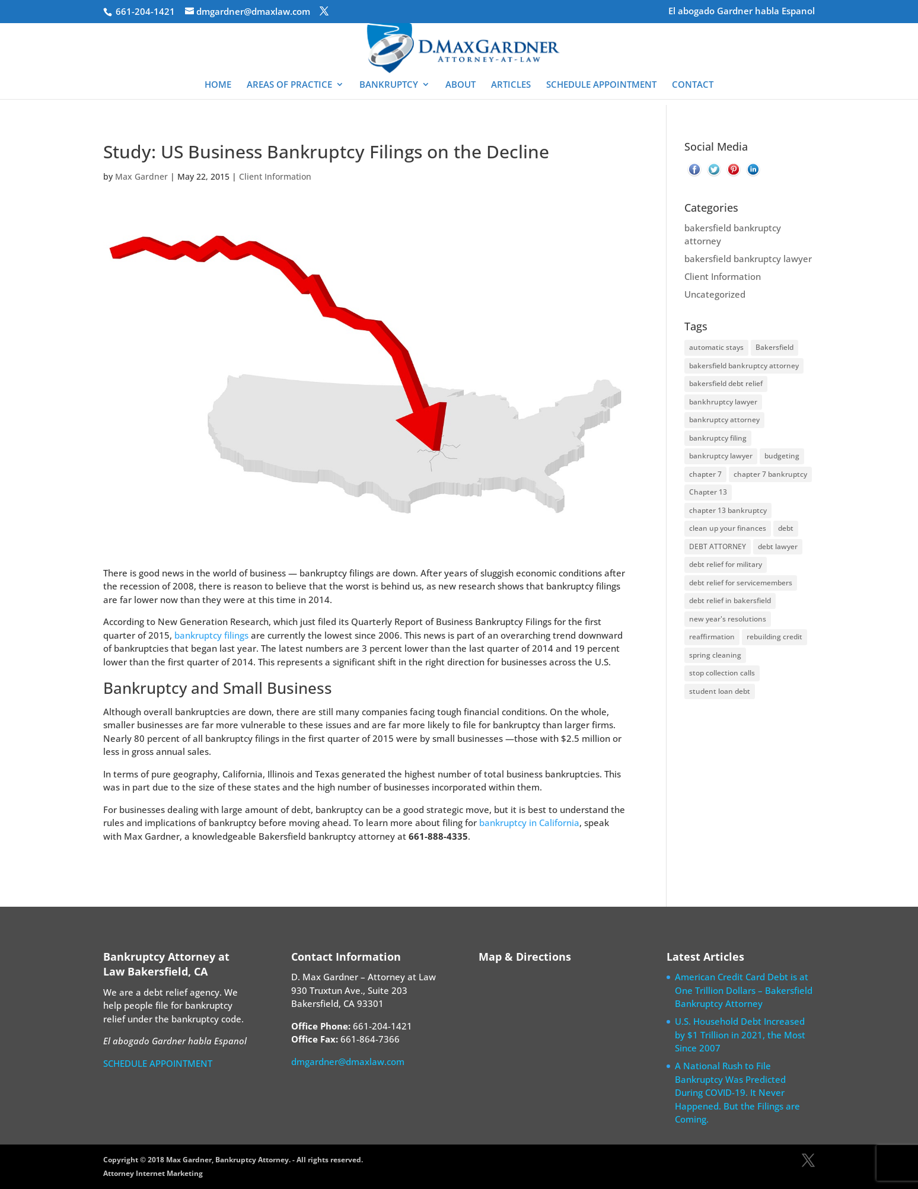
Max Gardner (141, 176)
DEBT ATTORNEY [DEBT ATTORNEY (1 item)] (717, 546)
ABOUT (460, 85)
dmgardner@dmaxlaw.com (347, 1061)
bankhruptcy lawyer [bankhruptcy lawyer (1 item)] (723, 402)
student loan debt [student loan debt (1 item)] (719, 691)
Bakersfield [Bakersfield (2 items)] (774, 347)
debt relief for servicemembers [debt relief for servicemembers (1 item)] (740, 583)
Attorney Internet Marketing (153, 1173)
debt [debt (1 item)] (785, 528)
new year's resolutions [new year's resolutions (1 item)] (727, 619)
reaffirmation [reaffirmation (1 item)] (712, 637)
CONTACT (692, 85)
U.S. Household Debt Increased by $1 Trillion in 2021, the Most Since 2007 (740, 1034)
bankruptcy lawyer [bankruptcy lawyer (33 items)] (721, 456)
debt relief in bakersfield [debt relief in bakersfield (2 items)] (730, 600)
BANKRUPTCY (388, 85)
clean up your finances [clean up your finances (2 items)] (727, 528)
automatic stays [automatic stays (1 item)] (716, 347)
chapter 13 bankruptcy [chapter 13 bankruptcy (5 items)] (728, 510)
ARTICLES (511, 85)
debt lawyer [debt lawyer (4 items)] (778, 546)
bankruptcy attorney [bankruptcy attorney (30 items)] (724, 420)
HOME (218, 85)
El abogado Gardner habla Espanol (741, 12)
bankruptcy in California (529, 822)
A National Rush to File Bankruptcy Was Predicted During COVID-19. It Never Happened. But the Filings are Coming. (737, 1092)
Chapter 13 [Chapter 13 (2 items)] (708, 492)
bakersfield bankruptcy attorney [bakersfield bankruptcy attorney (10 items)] (744, 366)
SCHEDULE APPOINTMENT (601, 85)
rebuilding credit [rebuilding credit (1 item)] (774, 637)
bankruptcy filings (211, 635)
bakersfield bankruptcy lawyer (748, 258)
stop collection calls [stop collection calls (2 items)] (722, 673)
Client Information (275, 176)
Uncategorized (714, 294)
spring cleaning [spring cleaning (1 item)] (715, 655)
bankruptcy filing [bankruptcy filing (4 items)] (718, 438)
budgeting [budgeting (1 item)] (781, 456)
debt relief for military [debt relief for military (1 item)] (725, 564)
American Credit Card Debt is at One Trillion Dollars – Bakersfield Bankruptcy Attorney (743, 990)
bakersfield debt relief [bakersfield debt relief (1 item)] (726, 383)
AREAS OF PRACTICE (289, 85)
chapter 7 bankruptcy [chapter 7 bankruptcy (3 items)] (770, 474)
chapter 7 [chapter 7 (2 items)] (705, 474)
